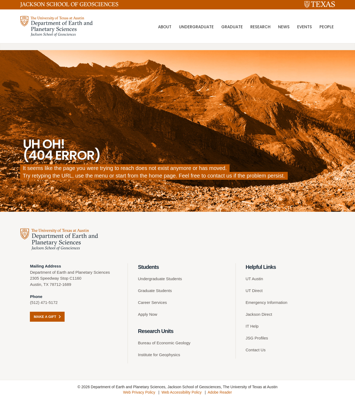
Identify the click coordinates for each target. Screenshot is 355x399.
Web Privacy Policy (139, 392)
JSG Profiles (257, 338)
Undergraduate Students (160, 278)
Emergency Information (266, 302)
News (284, 27)
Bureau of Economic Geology (164, 343)
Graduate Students (155, 290)
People (326, 27)
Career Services (152, 302)
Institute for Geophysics (159, 354)
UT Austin (254, 278)
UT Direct (254, 290)
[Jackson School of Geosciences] (69, 5)
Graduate (232, 27)
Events (304, 27)
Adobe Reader (220, 392)
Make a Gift (47, 317)
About (164, 27)
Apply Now (147, 314)
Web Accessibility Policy (181, 392)
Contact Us (256, 350)
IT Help (252, 326)
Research (260, 27)
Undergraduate (196, 27)
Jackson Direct (259, 314)
